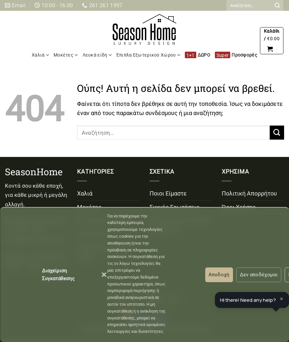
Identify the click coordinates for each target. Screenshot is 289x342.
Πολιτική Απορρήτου (249, 193)
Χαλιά (40, 55)
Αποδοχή (219, 275)
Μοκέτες (66, 55)
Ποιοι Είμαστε (168, 193)
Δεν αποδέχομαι (259, 275)
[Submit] (277, 5)
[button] (104, 274)
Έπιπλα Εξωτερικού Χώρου (148, 55)
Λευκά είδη (97, 55)
